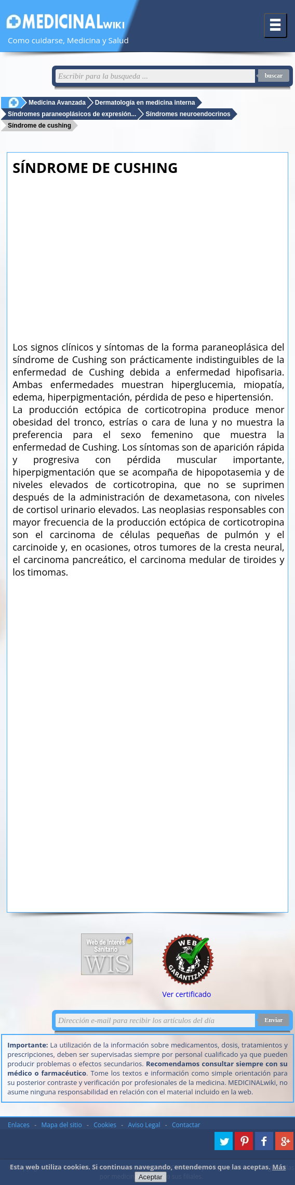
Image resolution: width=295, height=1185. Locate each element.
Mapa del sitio (62, 1124)
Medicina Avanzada (57, 102)
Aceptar (151, 1177)
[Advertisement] (148, 255)
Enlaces (19, 1124)
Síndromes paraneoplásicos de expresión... (72, 113)
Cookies (104, 1124)
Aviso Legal (144, 1124)
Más (279, 1166)
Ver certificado (186, 994)
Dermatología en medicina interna (145, 102)
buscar (274, 75)
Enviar (273, 1020)
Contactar (186, 1124)
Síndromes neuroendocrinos (187, 113)
